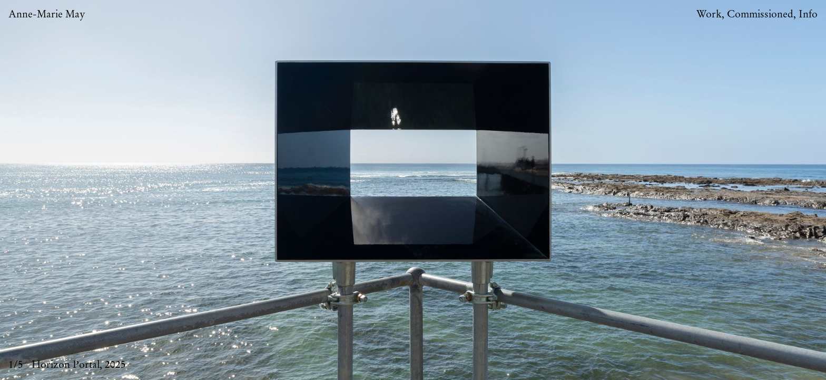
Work (709, 15)
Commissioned (760, 15)
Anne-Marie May (46, 15)
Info (808, 15)
